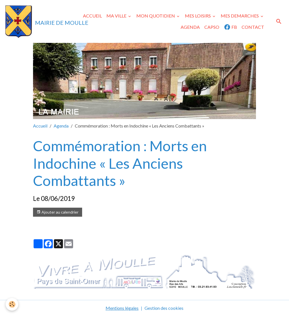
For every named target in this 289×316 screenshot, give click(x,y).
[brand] (35, 21)
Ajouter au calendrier (57, 212)
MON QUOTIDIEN (156, 15)
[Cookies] (12, 304)
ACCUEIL (92, 15)
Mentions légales (122, 308)
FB (230, 27)
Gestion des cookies (163, 308)
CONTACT (253, 27)
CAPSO (211, 27)
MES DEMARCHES (240, 15)
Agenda (61, 125)
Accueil (40, 125)
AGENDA (190, 27)
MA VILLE (116, 15)
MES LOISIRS (198, 15)
